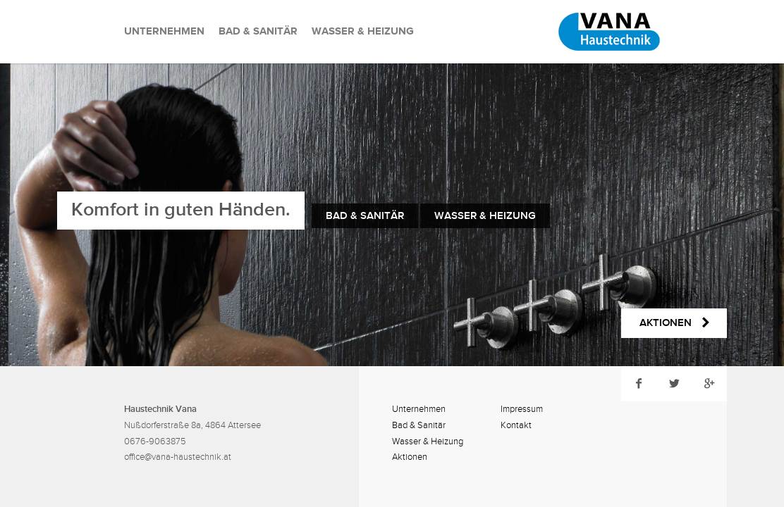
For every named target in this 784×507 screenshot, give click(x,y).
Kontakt (516, 425)
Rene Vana (589, 31)
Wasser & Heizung (363, 31)
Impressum (522, 409)
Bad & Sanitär (258, 31)
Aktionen (409, 457)
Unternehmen (164, 31)
